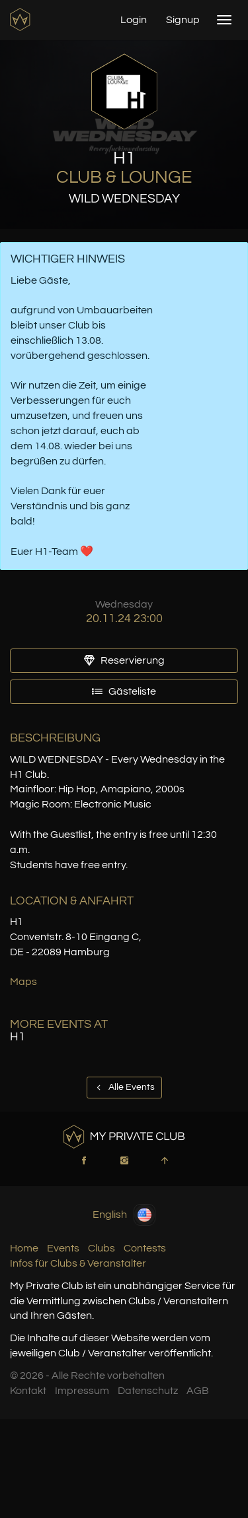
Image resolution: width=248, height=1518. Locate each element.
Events (63, 1248)
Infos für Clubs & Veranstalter (78, 1263)
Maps (23, 981)
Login (133, 20)
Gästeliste (124, 691)
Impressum (82, 1390)
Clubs (101, 1248)
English (124, 1215)
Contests (145, 1248)
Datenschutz (148, 1390)
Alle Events (124, 1087)
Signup (183, 20)
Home (24, 1248)
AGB (197, 1390)
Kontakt (28, 1390)
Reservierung (124, 660)
